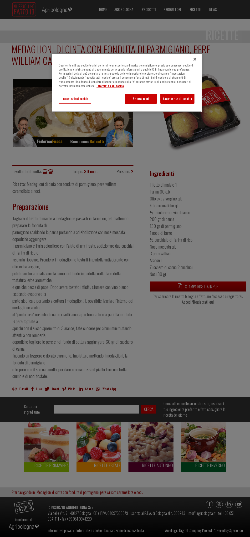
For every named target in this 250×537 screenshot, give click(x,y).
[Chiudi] (195, 59)
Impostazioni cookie (74, 99)
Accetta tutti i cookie (177, 99)
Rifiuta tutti (141, 99)
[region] (127, 83)
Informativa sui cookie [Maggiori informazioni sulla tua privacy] (110, 86)
